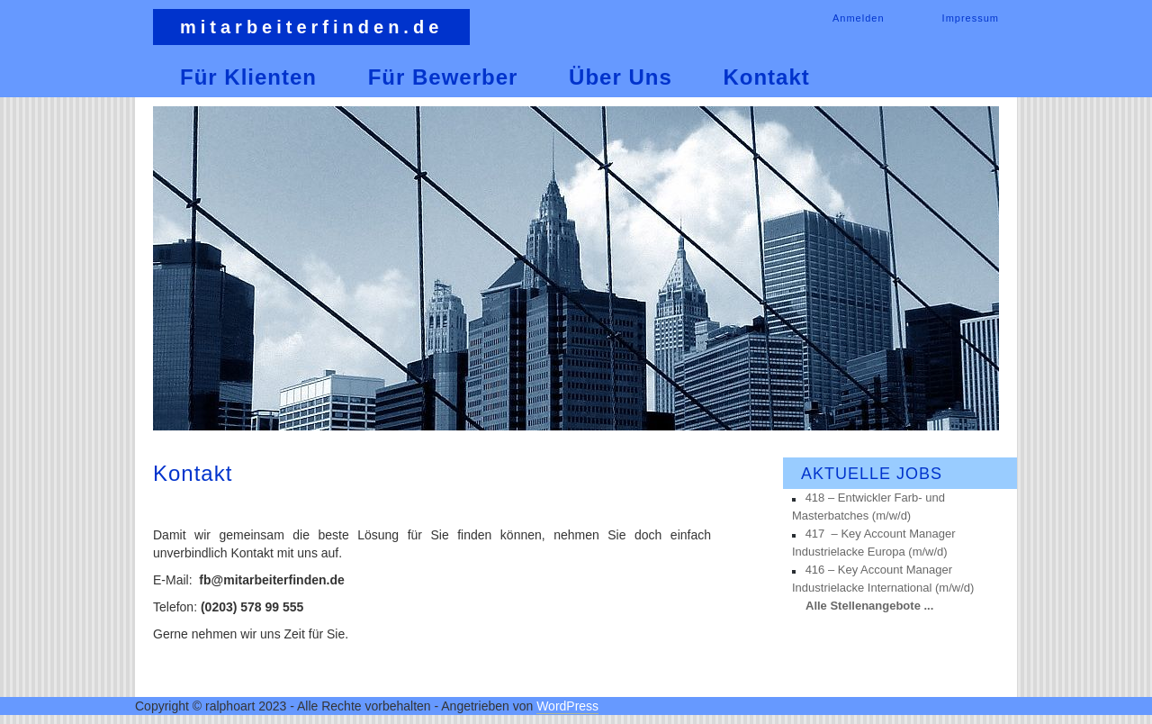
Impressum (970, 18)
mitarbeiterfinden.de (311, 27)
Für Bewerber (443, 77)
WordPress (567, 706)
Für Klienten (248, 77)
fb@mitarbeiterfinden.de (271, 580)
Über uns (620, 77)
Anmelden (858, 18)
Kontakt (766, 77)
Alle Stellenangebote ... (869, 605)
